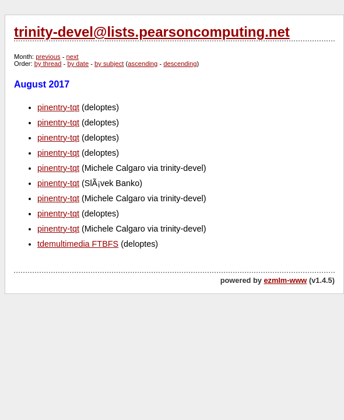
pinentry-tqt (58, 107)
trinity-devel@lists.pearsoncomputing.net (152, 32)
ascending (142, 63)
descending (179, 63)
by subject (109, 63)
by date (78, 63)
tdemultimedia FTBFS (77, 244)
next (72, 56)
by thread (48, 63)
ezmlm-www (285, 280)
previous (48, 56)
